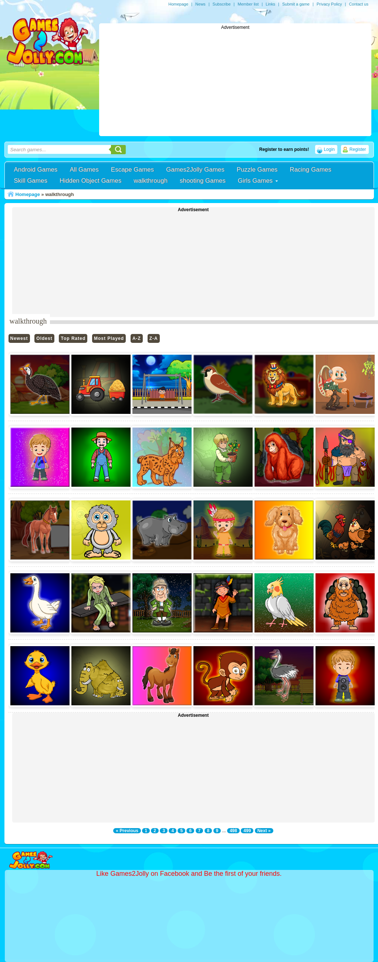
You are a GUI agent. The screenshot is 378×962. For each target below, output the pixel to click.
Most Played (109, 338)
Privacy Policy (329, 4)
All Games (84, 169)
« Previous (127, 830)
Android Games (36, 169)
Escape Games (132, 169)
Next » (264, 830)
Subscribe (222, 4)
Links (270, 4)
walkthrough (151, 180)
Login (329, 149)
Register (358, 149)
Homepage (178, 4)
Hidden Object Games (90, 180)
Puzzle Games (257, 169)
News (200, 4)
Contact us (358, 4)
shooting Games (203, 180)
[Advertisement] (235, 82)
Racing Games (310, 169)
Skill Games (31, 180)
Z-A (153, 338)
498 (233, 830)
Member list (248, 4)
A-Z (136, 338)
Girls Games (255, 180)
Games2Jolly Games (195, 169)
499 (247, 830)
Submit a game (296, 4)
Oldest (44, 338)
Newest (19, 338)
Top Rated (73, 338)
